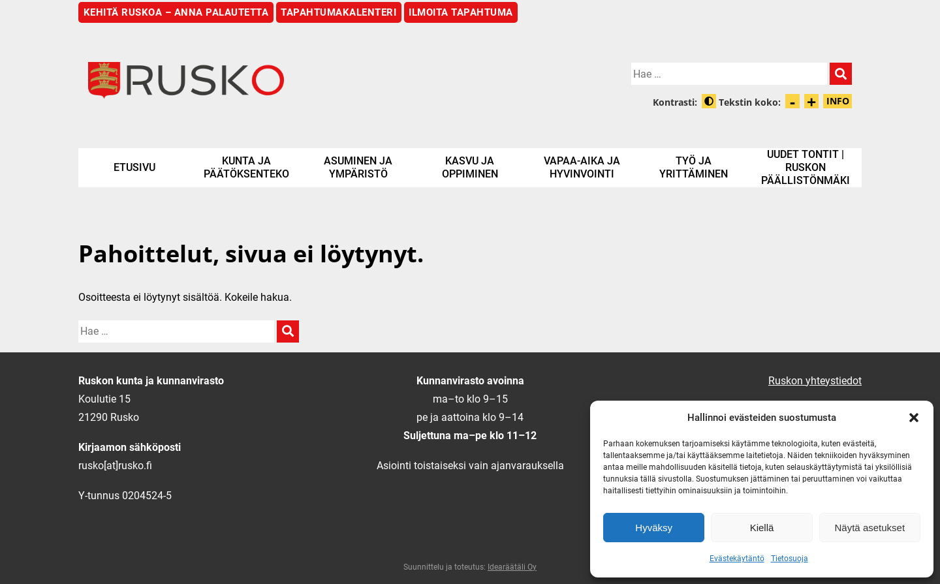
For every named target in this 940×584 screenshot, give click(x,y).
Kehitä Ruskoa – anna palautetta (176, 12)
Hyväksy (653, 527)
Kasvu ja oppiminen (470, 167)
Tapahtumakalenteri (338, 12)
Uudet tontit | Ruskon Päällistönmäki (805, 167)
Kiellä (762, 527)
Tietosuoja (789, 558)
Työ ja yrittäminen (693, 167)
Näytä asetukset (870, 527)
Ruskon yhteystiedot (815, 381)
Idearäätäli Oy (512, 567)
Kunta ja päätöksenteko (246, 167)
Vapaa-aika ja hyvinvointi (582, 167)
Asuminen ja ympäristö (358, 167)
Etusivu (134, 167)
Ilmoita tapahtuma (461, 12)
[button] (913, 417)
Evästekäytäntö (737, 558)
